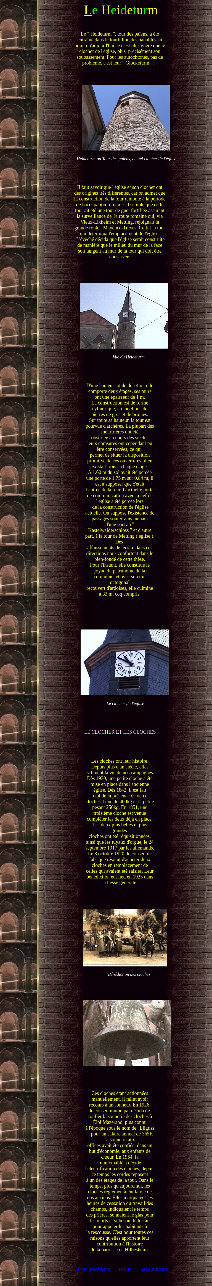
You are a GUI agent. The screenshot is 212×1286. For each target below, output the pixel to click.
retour (125, 1269)
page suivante (154, 1269)
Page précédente (94, 1269)
